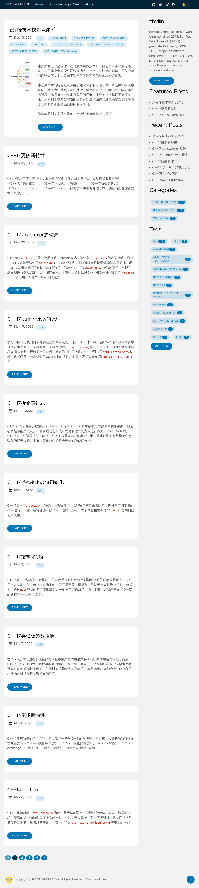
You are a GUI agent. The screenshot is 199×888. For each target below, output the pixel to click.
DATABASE (162, 285)
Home (39, 4)
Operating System (114, 38)
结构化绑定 (70, 510)
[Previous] (8, 857)
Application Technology (61, 51)
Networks (18, 45)
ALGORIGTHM (164, 249)
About (89, 4)
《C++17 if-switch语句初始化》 (64, 183)
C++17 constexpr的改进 (32, 235)
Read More (50, 127)
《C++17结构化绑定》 (23, 183)
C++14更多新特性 (26, 715)
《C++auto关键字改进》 (40, 743)
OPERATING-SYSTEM (168, 312)
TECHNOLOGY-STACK (169, 202)
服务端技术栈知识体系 (31, 30)
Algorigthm (58, 38)
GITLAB (160, 337)
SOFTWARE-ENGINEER (169, 321)
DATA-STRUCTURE (166, 277)
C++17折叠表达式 (26, 403)
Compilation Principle (67, 45)
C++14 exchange (25, 789)
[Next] (44, 857)
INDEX (182, 337)
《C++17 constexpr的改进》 (63, 188)
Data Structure (84, 38)
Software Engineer (24, 51)
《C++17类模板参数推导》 (102, 179)
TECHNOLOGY (164, 218)
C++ (40, 38)
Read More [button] (161, 80)
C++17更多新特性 (26, 155)
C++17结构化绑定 (26, 557)
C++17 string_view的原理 (34, 319)
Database (39, 45)
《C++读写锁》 (107, 743)
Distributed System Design (107, 45)
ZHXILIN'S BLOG (16, 4)
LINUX (180, 241)
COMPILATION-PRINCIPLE (170, 269)
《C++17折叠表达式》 (104, 183)
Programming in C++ (64, 4)
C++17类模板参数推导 (31, 636)
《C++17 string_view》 (23, 188)
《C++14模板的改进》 (77, 743)
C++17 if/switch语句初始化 (35, 482)
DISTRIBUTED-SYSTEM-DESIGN (172, 295)
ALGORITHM (163, 329)
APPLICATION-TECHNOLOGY (172, 259)
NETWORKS (163, 304)
